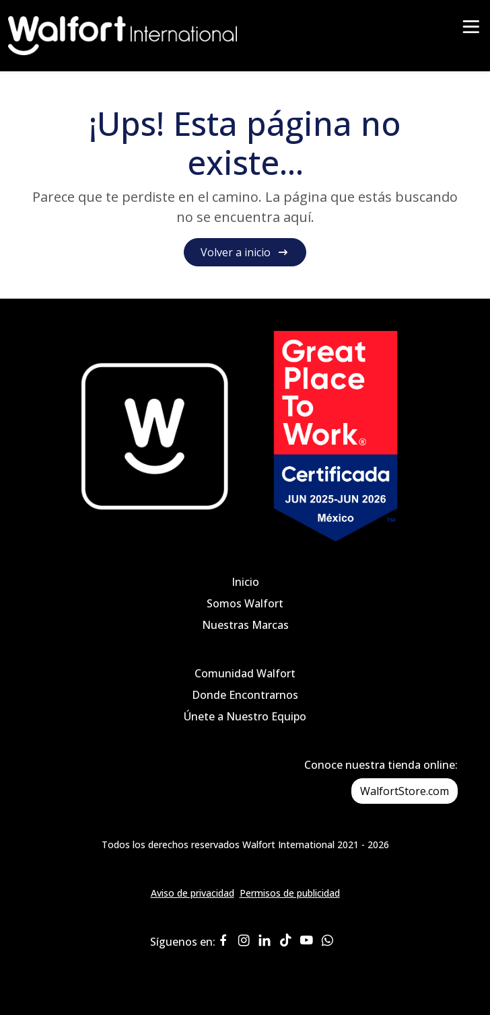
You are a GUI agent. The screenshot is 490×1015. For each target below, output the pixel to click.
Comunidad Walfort (245, 673)
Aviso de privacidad (192, 893)
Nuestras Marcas (245, 624)
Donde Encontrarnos (245, 694)
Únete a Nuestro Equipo (245, 716)
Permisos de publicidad (290, 893)
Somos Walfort (245, 603)
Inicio (245, 581)
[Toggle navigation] (471, 31)
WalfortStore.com (404, 791)
